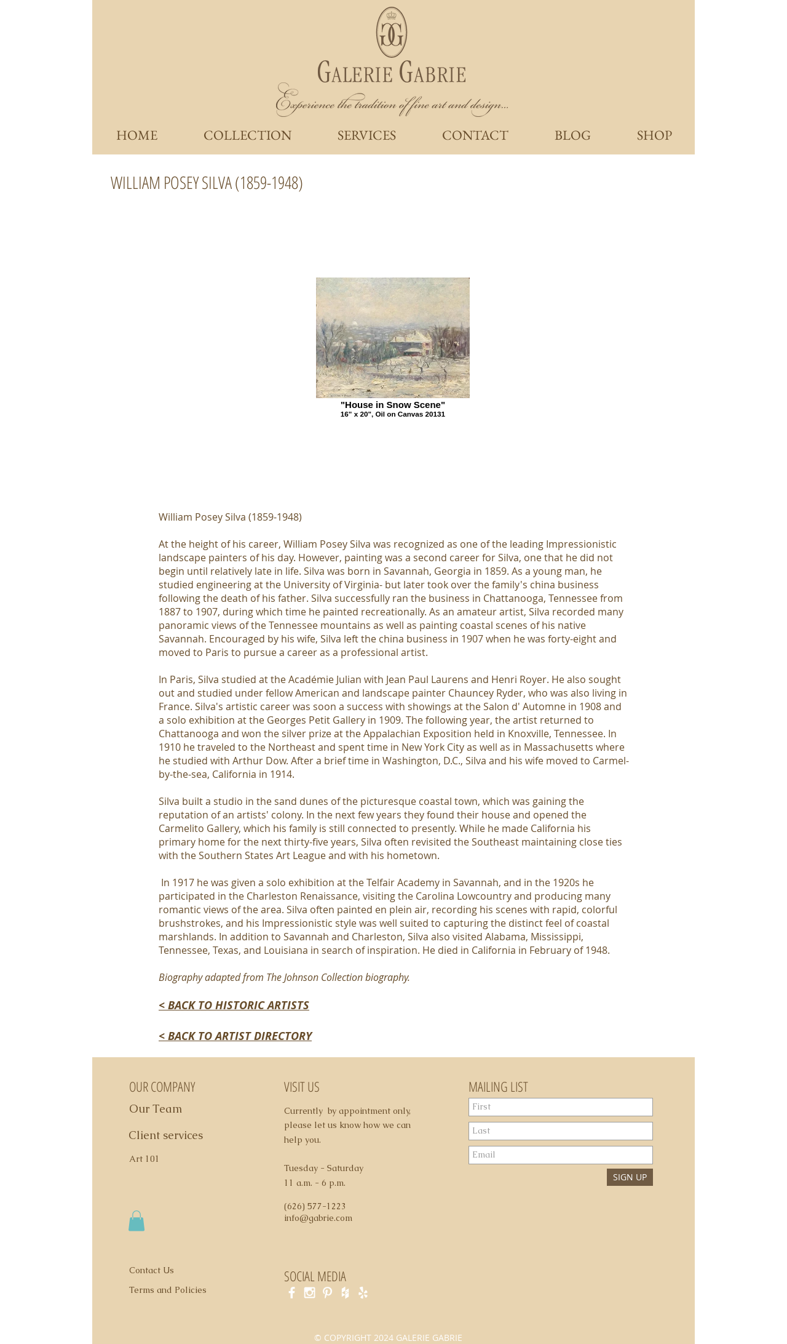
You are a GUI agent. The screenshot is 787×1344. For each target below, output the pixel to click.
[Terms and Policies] (180, 1290)
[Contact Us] (159, 1271)
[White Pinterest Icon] (327, 1292)
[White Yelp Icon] (363, 1292)
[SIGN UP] (630, 1177)
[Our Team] (169, 1109)
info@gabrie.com (318, 1217)
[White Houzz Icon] (345, 1292)
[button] (136, 1220)
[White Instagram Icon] (309, 1292)
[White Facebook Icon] (291, 1292)
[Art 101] (150, 1159)
